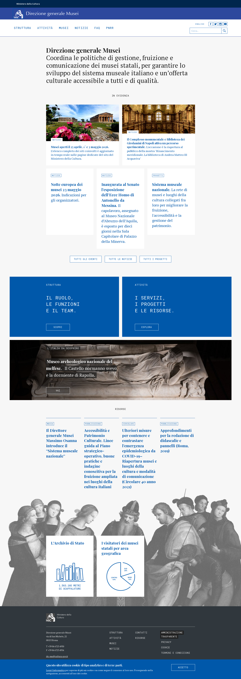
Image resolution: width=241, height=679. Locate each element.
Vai (58, 390)
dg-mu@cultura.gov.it (57, 656)
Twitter (215, 24)
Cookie (165, 647)
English (199, 24)
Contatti (141, 632)
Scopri (58, 327)
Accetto (183, 667)
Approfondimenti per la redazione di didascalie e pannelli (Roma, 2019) (177, 440)
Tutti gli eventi (86, 259)
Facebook (211, 24)
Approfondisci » (82, 135)
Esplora (146, 327)
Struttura (22, 28)
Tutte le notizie (120, 259)
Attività (45, 28)
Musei (64, 28)
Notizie (81, 28)
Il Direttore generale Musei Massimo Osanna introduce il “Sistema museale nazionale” (62, 443)
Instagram (220, 24)
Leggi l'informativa (55, 670)
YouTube (225, 24)
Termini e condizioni (175, 652)
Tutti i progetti (155, 259)
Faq (97, 28)
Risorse (140, 637)
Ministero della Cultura (28, 3)
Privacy (166, 642)
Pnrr (109, 28)
